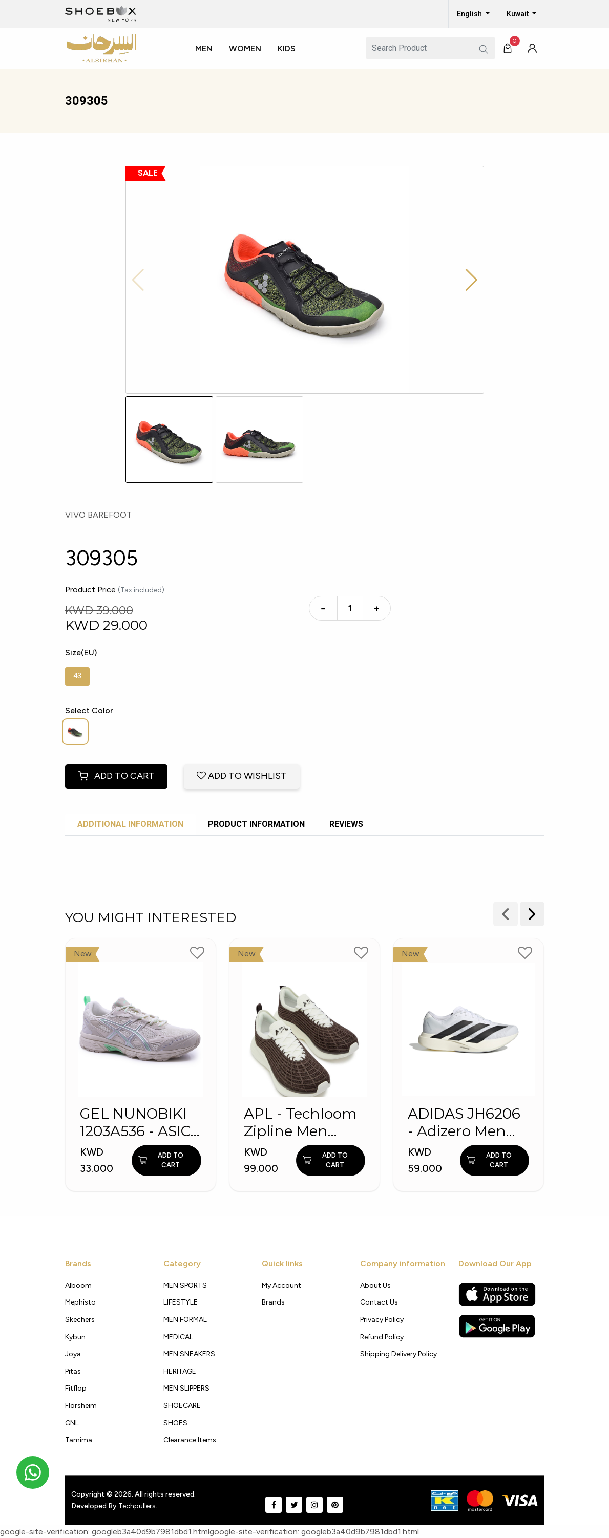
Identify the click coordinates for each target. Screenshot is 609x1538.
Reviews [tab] (346, 824)
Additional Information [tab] (130, 824)
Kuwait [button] (518, 14)
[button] (208, 57)
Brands (273, 1302)
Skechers (80, 1319)
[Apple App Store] (497, 1294)
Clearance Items (189, 1440)
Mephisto (80, 1302)
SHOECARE (182, 1405)
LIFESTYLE (180, 1302)
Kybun (75, 1337)
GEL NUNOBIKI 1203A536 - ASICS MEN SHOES (139, 1122)
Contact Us (379, 1302)
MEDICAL (178, 1337)
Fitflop (76, 1388)
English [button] (470, 14)
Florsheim (81, 1405)
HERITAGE (179, 1371)
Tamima (78, 1440)
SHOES (175, 1423)
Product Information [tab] (256, 824)
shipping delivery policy (398, 1354)
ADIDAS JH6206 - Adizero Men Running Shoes (464, 1122)
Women (245, 48)
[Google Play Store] (497, 1326)
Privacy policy (382, 1319)
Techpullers (137, 1506)
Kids (287, 48)
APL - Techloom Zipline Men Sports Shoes (300, 1122)
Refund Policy (382, 1337)
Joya (73, 1354)
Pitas (73, 1371)
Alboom (78, 1285)
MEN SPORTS (185, 1285)
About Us (375, 1285)
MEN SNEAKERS (189, 1354)
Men (204, 48)
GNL (72, 1423)
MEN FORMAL (185, 1319)
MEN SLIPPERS (186, 1388)
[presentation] (532, 914)
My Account (281, 1285)
